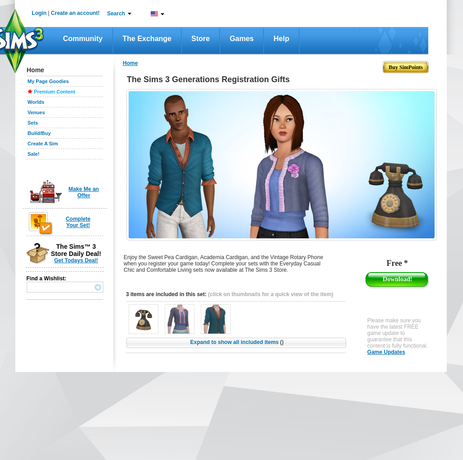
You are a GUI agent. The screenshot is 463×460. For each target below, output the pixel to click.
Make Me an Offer (84, 192)
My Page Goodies (48, 81)
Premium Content (54, 91)
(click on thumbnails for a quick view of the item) (270, 294)
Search (116, 13)
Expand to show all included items (236, 342)
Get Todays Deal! (76, 260)
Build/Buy (39, 133)
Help (281, 38)
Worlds (36, 102)
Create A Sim (43, 143)
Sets (33, 122)
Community (83, 38)
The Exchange (147, 38)
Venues (36, 112)
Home (130, 63)
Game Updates (386, 352)
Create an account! (75, 13)
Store (200, 38)
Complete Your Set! (78, 222)
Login (39, 13)
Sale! (33, 154)
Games (242, 38)
